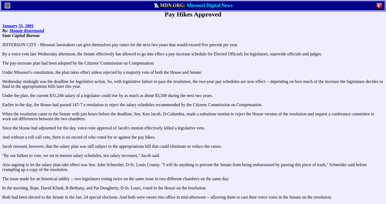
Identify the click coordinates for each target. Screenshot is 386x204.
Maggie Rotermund (26, 30)
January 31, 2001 (18, 26)
